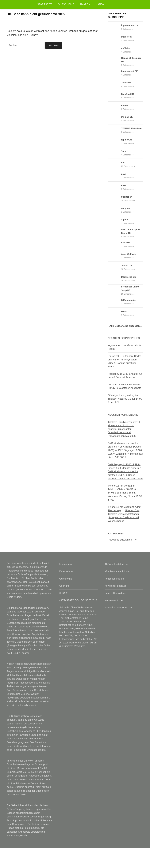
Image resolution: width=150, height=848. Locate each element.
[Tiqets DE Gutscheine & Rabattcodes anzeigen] (114, 84)
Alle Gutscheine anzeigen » (125, 326)
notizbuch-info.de (114, 578)
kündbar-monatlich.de (117, 571)
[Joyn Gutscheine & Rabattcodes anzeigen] (114, 176)
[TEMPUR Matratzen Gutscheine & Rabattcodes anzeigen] (114, 130)
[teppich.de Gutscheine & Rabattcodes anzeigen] (114, 141)
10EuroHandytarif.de (116, 564)
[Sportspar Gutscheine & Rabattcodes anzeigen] (114, 198)
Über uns (64, 585)
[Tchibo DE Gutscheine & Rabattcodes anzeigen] (114, 267)
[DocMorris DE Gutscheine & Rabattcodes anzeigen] (114, 279)
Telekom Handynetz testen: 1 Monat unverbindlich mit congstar (124, 425)
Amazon (85, 4)
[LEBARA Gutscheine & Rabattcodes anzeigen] (114, 244)
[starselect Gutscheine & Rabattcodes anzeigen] (114, 38)
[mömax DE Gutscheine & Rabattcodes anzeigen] (114, 118)
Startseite (45, 4)
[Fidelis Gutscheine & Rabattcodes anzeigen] (114, 107)
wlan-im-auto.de (114, 600)
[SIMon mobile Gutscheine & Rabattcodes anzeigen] (114, 302)
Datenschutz (66, 571)
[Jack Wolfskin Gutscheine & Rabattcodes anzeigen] (114, 256)
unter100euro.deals (115, 593)
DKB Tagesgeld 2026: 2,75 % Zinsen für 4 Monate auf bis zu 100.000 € (125, 454)
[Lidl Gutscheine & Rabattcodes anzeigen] (114, 164)
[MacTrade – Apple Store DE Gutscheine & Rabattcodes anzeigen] (114, 233)
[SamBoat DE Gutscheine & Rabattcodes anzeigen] (114, 96)
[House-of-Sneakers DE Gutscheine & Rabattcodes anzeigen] (114, 61)
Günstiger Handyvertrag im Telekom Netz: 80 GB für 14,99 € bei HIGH (125, 399)
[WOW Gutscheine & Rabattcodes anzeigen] (114, 313)
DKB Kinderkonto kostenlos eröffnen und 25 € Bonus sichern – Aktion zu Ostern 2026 (125, 475)
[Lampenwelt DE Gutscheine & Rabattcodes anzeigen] (114, 73)
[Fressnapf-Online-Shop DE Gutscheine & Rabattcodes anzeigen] (114, 290)
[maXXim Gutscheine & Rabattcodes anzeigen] (114, 50)
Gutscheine (66, 4)
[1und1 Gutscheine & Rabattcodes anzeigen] (114, 153)
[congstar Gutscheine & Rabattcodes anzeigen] (114, 210)
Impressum (65, 564)
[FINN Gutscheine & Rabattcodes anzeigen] (114, 187)
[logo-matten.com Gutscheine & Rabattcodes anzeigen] (114, 27)
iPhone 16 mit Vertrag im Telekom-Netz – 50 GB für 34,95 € (122, 489)
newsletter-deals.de (115, 585)
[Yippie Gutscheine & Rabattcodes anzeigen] (114, 221)
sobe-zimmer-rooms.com (118, 607)
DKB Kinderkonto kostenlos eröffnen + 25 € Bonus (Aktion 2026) (124, 447)
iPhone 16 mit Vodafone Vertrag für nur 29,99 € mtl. (125, 496)
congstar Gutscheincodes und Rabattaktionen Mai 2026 (122, 432)
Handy (100, 4)
